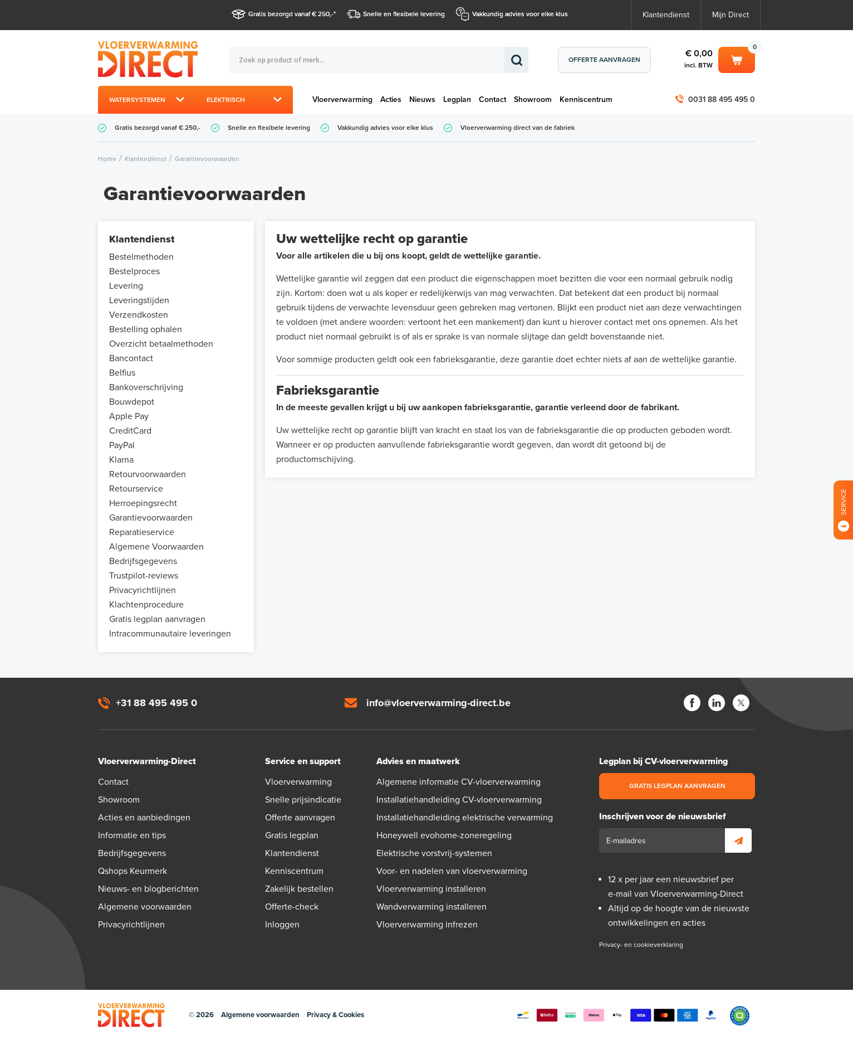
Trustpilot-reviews (143, 575)
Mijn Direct (730, 15)
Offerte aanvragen (604, 60)
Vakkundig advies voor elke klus (520, 14)
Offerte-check (291, 906)
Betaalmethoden (617, 1015)
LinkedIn (716, 702)
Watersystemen (137, 100)
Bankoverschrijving (146, 387)
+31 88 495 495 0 (156, 703)
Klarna (121, 459)
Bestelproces (134, 271)
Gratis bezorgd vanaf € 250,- (291, 14)
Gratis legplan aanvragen (157, 619)
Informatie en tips (132, 835)
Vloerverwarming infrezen (427, 924)
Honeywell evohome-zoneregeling (444, 835)
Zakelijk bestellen (299, 889)
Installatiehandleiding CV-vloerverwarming (459, 799)
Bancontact (131, 358)
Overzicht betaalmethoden (161, 343)
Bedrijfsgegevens (143, 561)
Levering (126, 285)
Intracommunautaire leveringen (170, 633)
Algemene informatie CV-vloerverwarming (458, 782)
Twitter (741, 702)
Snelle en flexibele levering (404, 14)
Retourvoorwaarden (147, 474)
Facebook (692, 702)
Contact (492, 99)
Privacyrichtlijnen (142, 590)
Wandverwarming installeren (431, 906)
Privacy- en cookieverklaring (641, 945)
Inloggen (282, 924)
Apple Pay (129, 416)
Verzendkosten (138, 314)
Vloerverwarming (342, 99)
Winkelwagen (736, 59)
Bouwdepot (131, 401)
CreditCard (130, 430)
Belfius (122, 372)
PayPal (122, 445)
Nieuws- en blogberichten (148, 889)
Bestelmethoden (141, 257)
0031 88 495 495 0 (721, 99)
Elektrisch (226, 100)
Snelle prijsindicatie (303, 799)
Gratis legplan (291, 835)
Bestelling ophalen (145, 329)
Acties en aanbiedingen (144, 817)
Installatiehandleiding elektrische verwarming (464, 817)
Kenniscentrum (586, 99)
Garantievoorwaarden (151, 517)
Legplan (457, 99)
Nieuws (422, 99)
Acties (390, 99)
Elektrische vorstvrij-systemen (434, 853)
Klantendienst (666, 15)
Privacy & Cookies (335, 1014)
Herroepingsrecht (143, 503)
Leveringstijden (139, 300)
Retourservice (136, 488)
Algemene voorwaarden (145, 906)
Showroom (533, 99)
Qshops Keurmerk (132, 871)
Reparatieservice (141, 532)
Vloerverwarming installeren (431, 889)
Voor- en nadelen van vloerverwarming (451, 871)
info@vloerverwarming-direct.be (438, 703)
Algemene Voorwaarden (156, 546)
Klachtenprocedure (146, 604)
